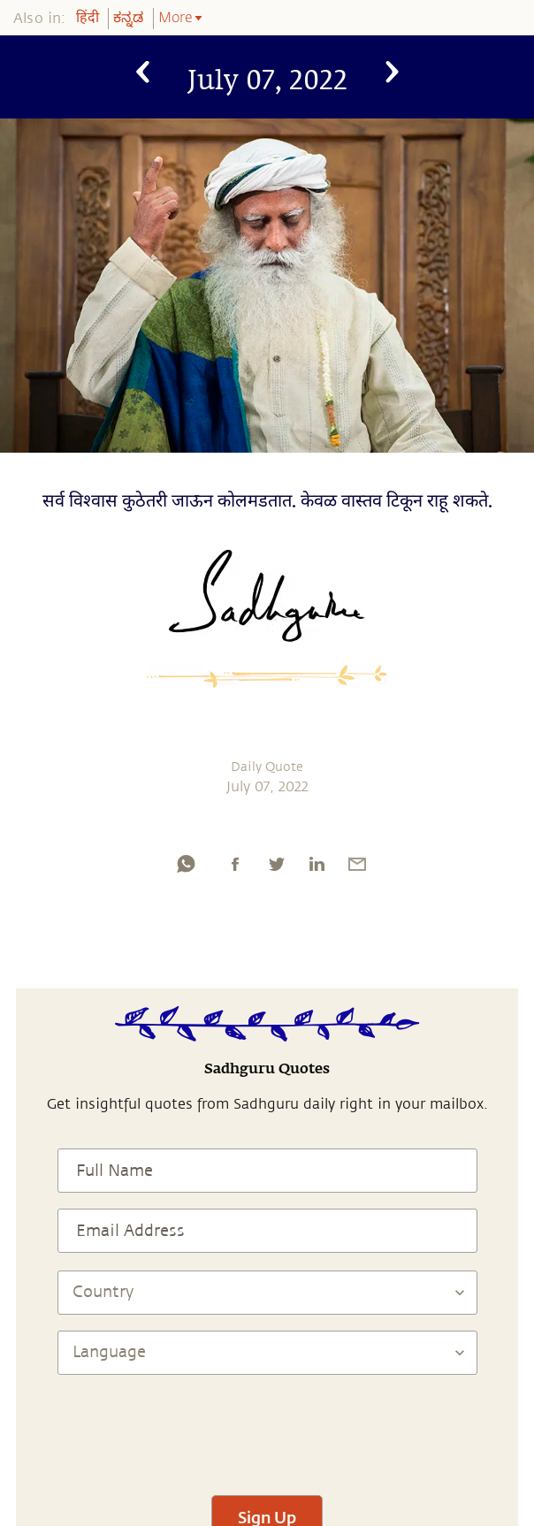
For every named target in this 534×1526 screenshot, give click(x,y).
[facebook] (235, 864)
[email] (357, 863)
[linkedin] (316, 863)
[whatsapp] (185, 863)
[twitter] (275, 863)
